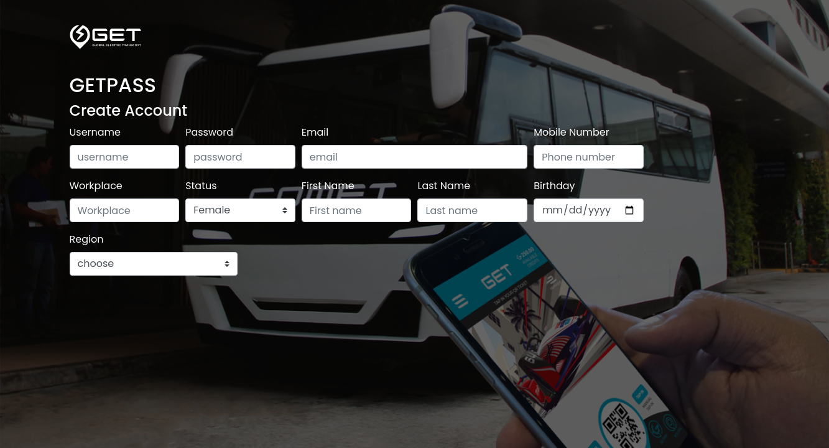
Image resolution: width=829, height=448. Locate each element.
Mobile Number (571, 132)
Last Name (443, 186)
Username (95, 132)
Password (209, 132)
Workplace (96, 186)
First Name (328, 186)
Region (87, 239)
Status (200, 186)
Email (315, 132)
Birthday (554, 186)
